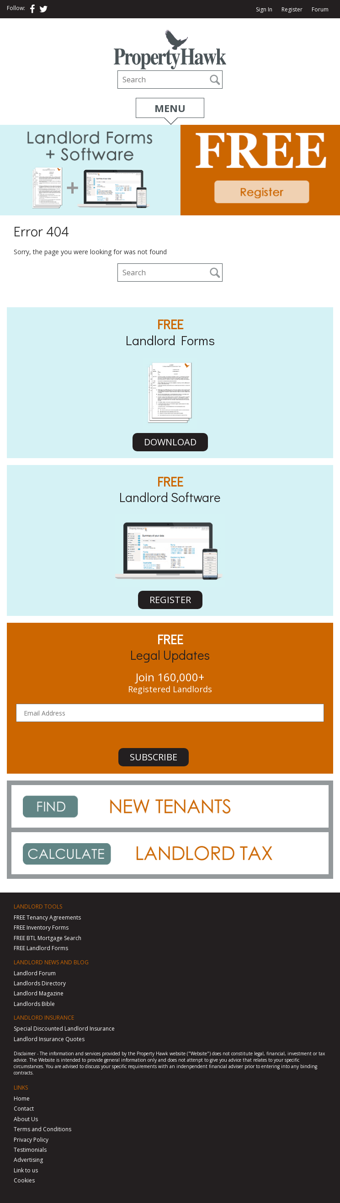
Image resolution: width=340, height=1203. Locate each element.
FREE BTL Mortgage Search (47, 938)
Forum (320, 9)
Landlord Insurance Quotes (49, 1039)
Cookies (24, 1180)
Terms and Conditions (42, 1129)
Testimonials (30, 1150)
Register (292, 9)
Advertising (28, 1160)
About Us (26, 1119)
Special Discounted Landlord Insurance (64, 1028)
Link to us (26, 1170)
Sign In (264, 9)
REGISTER (170, 599)
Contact (24, 1108)
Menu (170, 108)
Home (22, 1098)
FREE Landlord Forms (41, 948)
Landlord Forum (35, 973)
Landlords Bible (34, 1004)
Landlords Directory (40, 983)
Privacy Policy (31, 1140)
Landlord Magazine (39, 993)
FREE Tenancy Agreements (47, 917)
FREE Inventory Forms (41, 927)
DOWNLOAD (170, 442)
